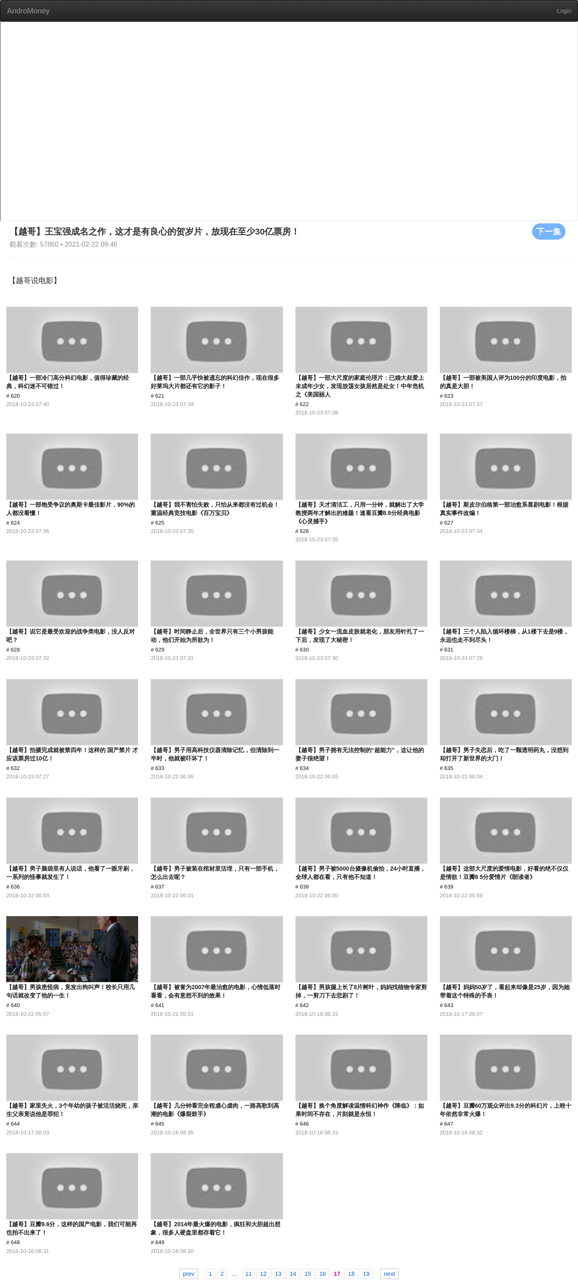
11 (248, 1273)
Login (564, 11)
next (389, 1273)
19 (366, 1273)
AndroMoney (28, 11)
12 (263, 1273)
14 (293, 1273)
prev (188, 1273)
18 (351, 1273)
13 (278, 1273)
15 (308, 1273)
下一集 (548, 231)
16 (322, 1273)
